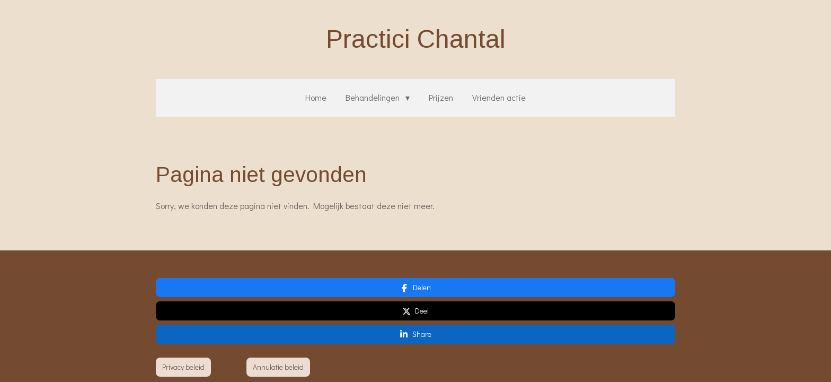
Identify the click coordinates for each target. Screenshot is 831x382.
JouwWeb (661, 346)
